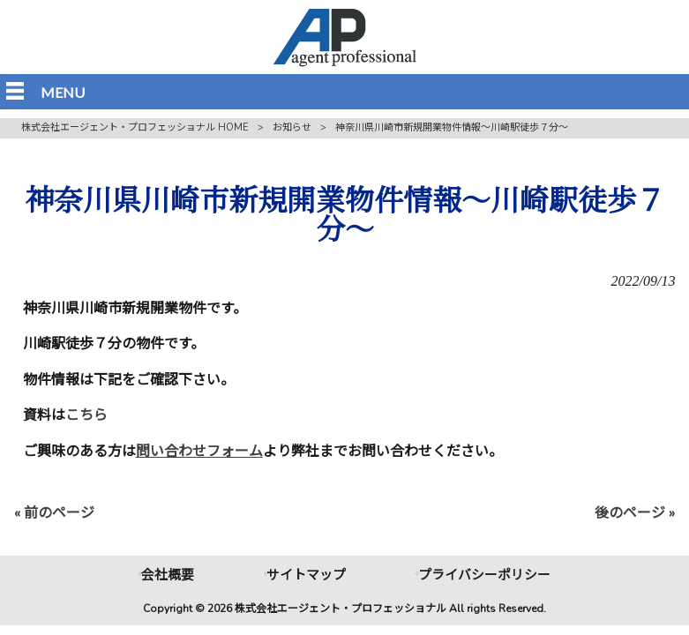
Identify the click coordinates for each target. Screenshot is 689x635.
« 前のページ (54, 513)
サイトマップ (306, 575)
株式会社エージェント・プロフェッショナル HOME (135, 127)
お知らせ (292, 127)
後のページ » (635, 513)
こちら (86, 415)
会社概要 (167, 575)
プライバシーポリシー (484, 575)
